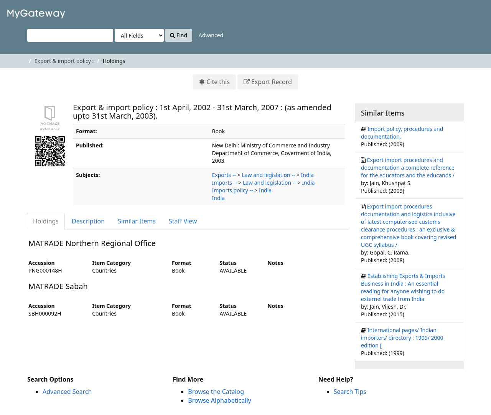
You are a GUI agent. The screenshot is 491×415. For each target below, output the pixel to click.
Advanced (211, 35)
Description (88, 221)
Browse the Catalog (216, 391)
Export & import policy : (64, 60)
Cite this (218, 82)
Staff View (183, 221)
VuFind (24, 12)
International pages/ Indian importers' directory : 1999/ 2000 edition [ (402, 337)
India (307, 175)
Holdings (46, 221)
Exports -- (224, 175)
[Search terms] (70, 35)
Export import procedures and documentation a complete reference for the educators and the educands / (408, 167)
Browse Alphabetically (219, 400)
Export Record (271, 82)
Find (178, 35)
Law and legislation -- (268, 175)
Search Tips (350, 391)
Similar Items (137, 221)
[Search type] (139, 35)
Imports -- (224, 182)
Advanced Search (67, 391)
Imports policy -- (232, 190)
